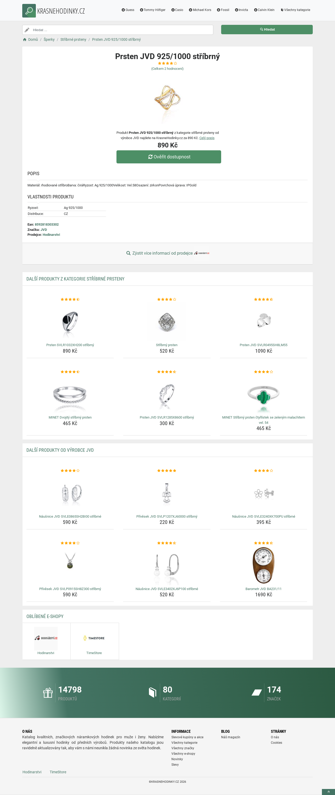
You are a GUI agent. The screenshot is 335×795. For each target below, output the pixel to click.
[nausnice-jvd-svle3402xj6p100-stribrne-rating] (166, 543)
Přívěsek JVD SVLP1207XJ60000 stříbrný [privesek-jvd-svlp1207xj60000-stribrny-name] (166, 516)
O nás (275, 737)
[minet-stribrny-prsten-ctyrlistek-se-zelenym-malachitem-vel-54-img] (263, 394)
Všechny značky (182, 748)
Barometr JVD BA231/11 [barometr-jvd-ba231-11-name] (263, 589)
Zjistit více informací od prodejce (167, 253)
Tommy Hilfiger (152, 10)
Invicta (241, 10)
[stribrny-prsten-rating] (166, 299)
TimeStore (58, 772)
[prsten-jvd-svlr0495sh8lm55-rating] (263, 299)
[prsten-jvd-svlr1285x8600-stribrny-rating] (166, 372)
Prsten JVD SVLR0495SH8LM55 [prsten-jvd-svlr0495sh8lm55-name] (263, 345)
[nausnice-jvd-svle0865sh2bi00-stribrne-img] (70, 493)
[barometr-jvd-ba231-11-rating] (263, 543)
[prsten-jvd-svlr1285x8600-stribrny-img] (166, 394)
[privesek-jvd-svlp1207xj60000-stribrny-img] (166, 493)
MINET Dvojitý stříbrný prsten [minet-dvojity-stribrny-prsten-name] (70, 417)
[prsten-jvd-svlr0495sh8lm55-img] (263, 321)
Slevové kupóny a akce (187, 737)
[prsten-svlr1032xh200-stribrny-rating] (70, 299)
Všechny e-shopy (183, 754)
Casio (177, 10)
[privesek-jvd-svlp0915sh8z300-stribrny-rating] (70, 543)
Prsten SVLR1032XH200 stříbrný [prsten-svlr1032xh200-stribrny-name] (70, 345)
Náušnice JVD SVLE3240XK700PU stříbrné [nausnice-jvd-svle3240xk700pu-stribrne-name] (263, 516)
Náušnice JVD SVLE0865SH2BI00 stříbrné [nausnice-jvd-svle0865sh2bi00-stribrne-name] (70, 516)
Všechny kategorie (295, 10)
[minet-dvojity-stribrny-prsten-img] (70, 394)
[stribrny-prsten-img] (166, 321)
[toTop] (328, 792)
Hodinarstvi (51, 235)
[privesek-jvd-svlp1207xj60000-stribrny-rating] (166, 470)
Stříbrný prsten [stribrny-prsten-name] (166, 345)
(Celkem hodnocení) (167, 69)
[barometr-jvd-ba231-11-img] (263, 565)
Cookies (276, 743)
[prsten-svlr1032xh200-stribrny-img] (70, 321)
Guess (127, 10)
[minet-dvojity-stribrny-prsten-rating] (70, 372)
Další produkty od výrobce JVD (60, 450)
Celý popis (207, 138)
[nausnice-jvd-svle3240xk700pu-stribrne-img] (263, 493)
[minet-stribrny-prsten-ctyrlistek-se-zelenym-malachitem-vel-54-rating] (263, 372)
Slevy (175, 765)
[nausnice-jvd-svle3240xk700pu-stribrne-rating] (263, 470)
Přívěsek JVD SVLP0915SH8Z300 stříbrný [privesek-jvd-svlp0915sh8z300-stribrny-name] (70, 589)
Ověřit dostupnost (169, 156)
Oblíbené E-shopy (44, 616)
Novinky (177, 759)
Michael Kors (199, 10)
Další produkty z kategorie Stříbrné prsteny (75, 279)
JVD (44, 230)
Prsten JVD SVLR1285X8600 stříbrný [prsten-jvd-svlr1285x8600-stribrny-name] (167, 417)
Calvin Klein (264, 10)
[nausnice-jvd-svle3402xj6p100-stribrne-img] (166, 565)
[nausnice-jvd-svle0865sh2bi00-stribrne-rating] (70, 470)
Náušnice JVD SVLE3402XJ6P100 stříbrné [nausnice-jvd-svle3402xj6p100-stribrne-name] (167, 589)
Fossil (222, 10)
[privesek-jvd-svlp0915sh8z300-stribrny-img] (70, 565)
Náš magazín (230, 737)
